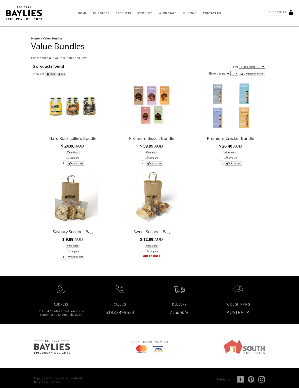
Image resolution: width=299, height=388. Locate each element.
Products (123, 13)
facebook (240, 381)
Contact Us (212, 13)
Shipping (189, 13)
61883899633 (119, 313)
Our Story (101, 13)
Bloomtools (55, 384)
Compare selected (251, 74)
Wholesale (167, 13)
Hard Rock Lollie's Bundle (72, 138)
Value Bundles (53, 38)
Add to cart (75, 163)
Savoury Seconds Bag (73, 232)
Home (82, 13)
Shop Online (278, 12)
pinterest (251, 381)
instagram (261, 381)
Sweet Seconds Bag (152, 232)
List (61, 74)
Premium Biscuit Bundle (151, 138)
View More (72, 152)
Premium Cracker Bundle (230, 138)
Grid (51, 74)
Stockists (144, 13)
